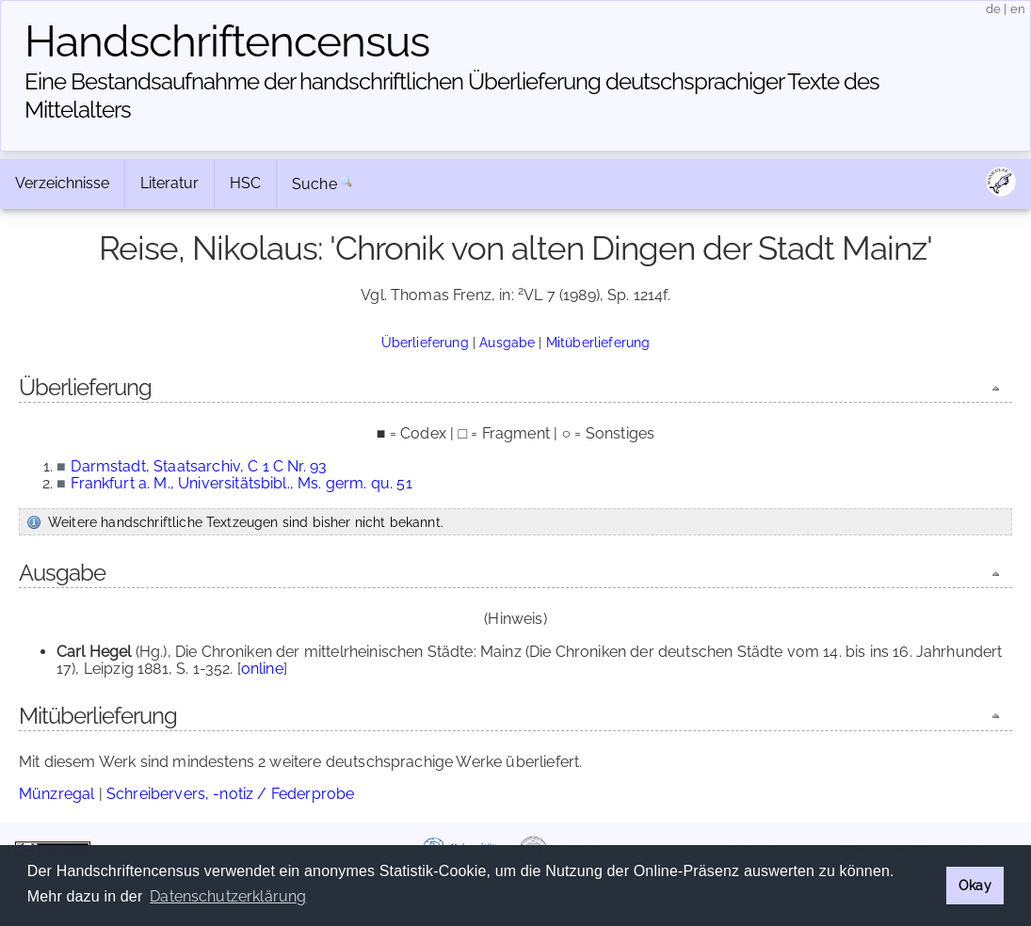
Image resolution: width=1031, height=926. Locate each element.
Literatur (169, 183)
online (262, 669)
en (1017, 9)
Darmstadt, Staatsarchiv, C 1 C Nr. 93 (199, 466)
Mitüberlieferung (598, 342)
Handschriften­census (226, 41)
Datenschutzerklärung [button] (228, 896)
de (993, 9)
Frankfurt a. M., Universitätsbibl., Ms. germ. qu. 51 (241, 483)
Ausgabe (507, 342)
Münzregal (56, 794)
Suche (314, 184)
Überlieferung (425, 342)
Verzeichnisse (62, 183)
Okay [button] (975, 885)
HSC (245, 183)
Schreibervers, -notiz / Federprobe (230, 794)
